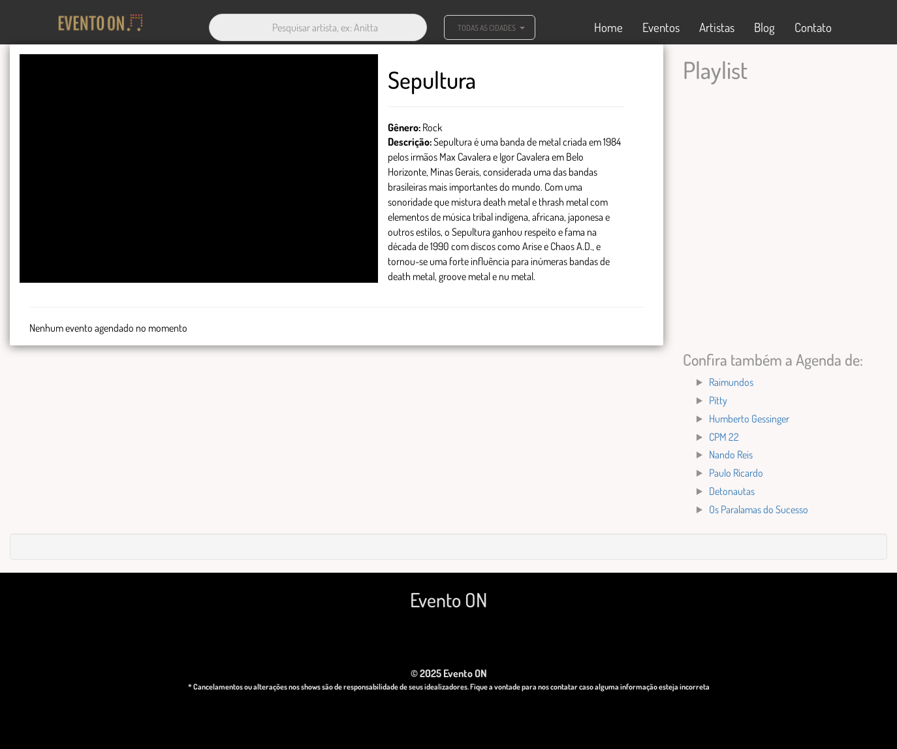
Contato (813, 27)
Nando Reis (731, 454)
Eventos (661, 27)
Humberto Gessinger (749, 418)
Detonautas (732, 491)
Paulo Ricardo (736, 472)
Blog (764, 27)
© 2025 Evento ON (449, 673)
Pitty (718, 400)
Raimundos (731, 382)
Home (608, 27)
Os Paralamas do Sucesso (758, 509)
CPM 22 (724, 436)
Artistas (716, 27)
